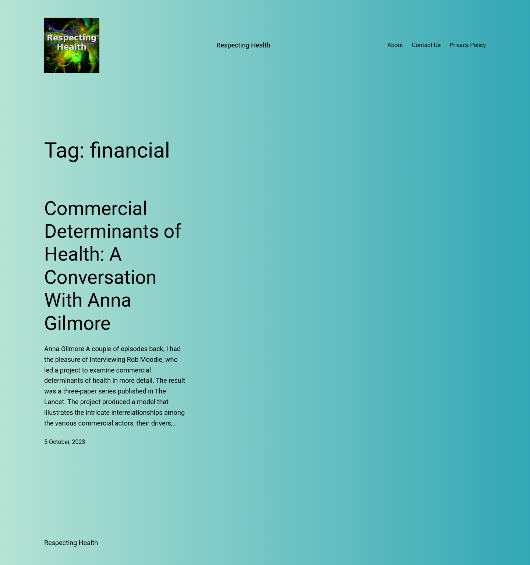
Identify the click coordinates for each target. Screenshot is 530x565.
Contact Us (426, 45)
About (395, 45)
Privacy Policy (468, 45)
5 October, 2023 (64, 441)
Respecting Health (243, 45)
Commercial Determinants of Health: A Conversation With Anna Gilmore (112, 266)
